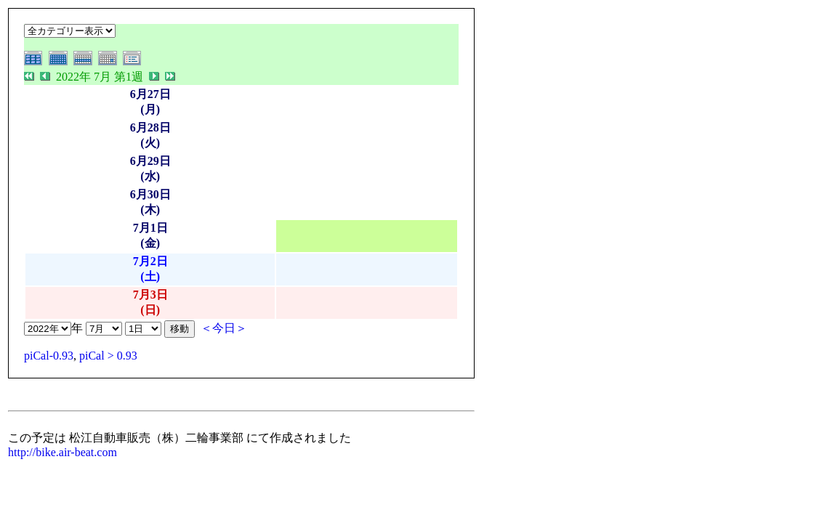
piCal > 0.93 (108, 355)
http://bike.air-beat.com (62, 452)
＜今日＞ (224, 328)
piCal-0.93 (48, 355)
